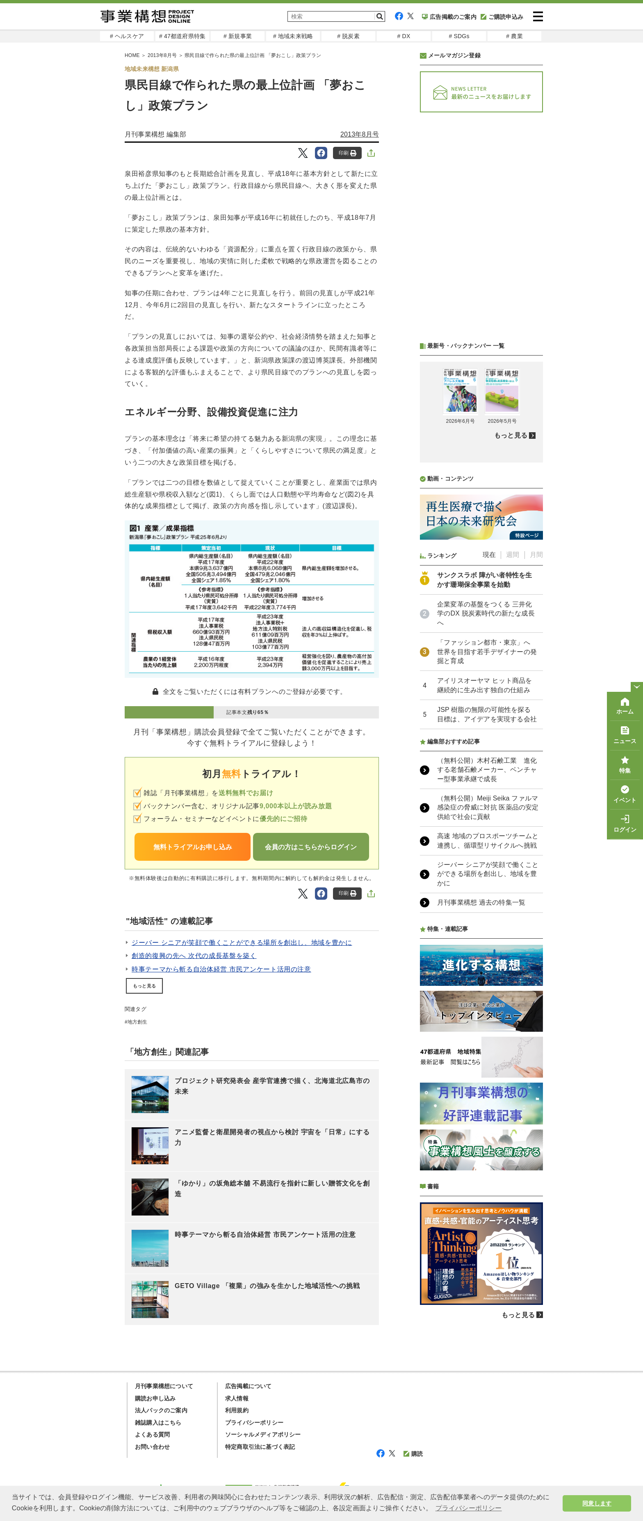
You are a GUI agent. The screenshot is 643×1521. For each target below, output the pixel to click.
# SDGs (459, 36)
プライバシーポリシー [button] (469, 1508)
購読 (413, 1454)
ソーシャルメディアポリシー (263, 1434)
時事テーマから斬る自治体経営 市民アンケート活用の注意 (221, 969)
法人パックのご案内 (161, 1410)
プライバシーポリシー (254, 1422)
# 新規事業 (237, 36)
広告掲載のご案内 (449, 17)
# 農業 (514, 36)
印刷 (347, 153)
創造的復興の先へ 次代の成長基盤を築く (194, 955)
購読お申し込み (155, 1398)
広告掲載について (248, 1386)
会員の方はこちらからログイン (311, 847)
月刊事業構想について (164, 1386)
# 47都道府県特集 (182, 36)
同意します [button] (596, 1503)
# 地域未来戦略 (293, 36)
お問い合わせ (152, 1447)
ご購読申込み (502, 17)
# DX (403, 36)
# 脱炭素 (348, 36)
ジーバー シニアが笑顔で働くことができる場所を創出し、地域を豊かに (242, 942)
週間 (512, 554)
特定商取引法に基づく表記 (260, 1447)
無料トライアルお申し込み (192, 847)
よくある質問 (152, 1434)
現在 (489, 554)
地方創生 (138, 1022)
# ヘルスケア (127, 36)
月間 (536, 554)
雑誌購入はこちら (158, 1422)
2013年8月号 (359, 134)
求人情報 (237, 1398)
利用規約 (237, 1410)
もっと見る (144, 985)
